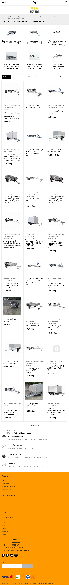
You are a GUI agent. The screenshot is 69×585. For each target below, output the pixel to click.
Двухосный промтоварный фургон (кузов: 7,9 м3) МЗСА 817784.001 (34, 242)
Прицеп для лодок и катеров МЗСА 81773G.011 (33, 370)
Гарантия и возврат (8, 487)
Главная (4, 17)
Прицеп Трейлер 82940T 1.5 (9, 320)
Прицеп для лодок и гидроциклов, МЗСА (33, 106)
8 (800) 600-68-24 (11, 545)
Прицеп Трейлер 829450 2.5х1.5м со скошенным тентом (32, 406)
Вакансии (5, 531)
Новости (4, 528)
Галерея (4, 525)
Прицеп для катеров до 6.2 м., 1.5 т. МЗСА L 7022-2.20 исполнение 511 (34, 282)
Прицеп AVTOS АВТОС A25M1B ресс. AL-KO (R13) (55, 368)
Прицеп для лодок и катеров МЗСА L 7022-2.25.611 (55, 112)
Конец (29, 433)
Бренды (4, 509)
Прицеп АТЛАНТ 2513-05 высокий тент (55, 151)
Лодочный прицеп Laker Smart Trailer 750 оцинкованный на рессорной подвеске (11, 115)
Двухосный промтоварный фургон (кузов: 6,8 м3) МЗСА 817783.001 (56, 411)
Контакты (5, 534)
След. (23, 433)
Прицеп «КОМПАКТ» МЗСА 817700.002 (32, 325)
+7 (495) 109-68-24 (12, 539)
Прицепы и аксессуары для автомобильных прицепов (35, 17)
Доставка (5, 480)
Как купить (5, 483)
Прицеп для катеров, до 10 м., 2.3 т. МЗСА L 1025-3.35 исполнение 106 (34, 153)
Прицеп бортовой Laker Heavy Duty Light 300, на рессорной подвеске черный (12, 200)
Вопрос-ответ (6, 490)
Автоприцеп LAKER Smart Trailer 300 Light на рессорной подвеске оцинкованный (12, 244)
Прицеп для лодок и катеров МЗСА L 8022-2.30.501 (55, 285)
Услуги (4, 512)
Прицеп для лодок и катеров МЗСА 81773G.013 (33, 201)
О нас (3, 522)
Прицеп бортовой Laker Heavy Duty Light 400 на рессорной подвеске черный (56, 200)
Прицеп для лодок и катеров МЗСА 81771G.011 (54, 328)
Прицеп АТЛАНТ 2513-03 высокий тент (11, 362)
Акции (4, 500)
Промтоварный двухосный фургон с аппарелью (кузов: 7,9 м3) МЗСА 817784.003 (11, 157)
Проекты (5, 506)
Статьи (4, 503)
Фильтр (6, 77)
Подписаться (28, 566)
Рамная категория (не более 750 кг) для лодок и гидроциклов (12, 107)
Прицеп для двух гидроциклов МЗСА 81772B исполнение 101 (55, 244)
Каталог (12, 17)
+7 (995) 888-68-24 (12, 542)
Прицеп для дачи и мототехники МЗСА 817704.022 (10, 285)
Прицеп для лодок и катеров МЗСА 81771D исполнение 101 (11, 412)
